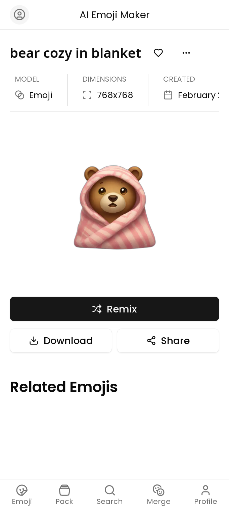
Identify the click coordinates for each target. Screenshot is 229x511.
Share (168, 340)
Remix (114, 309)
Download (61, 340)
